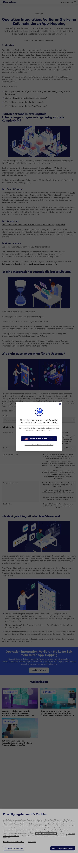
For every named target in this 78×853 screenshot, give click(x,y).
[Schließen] (60, 404)
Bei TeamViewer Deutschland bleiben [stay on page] (39, 445)
